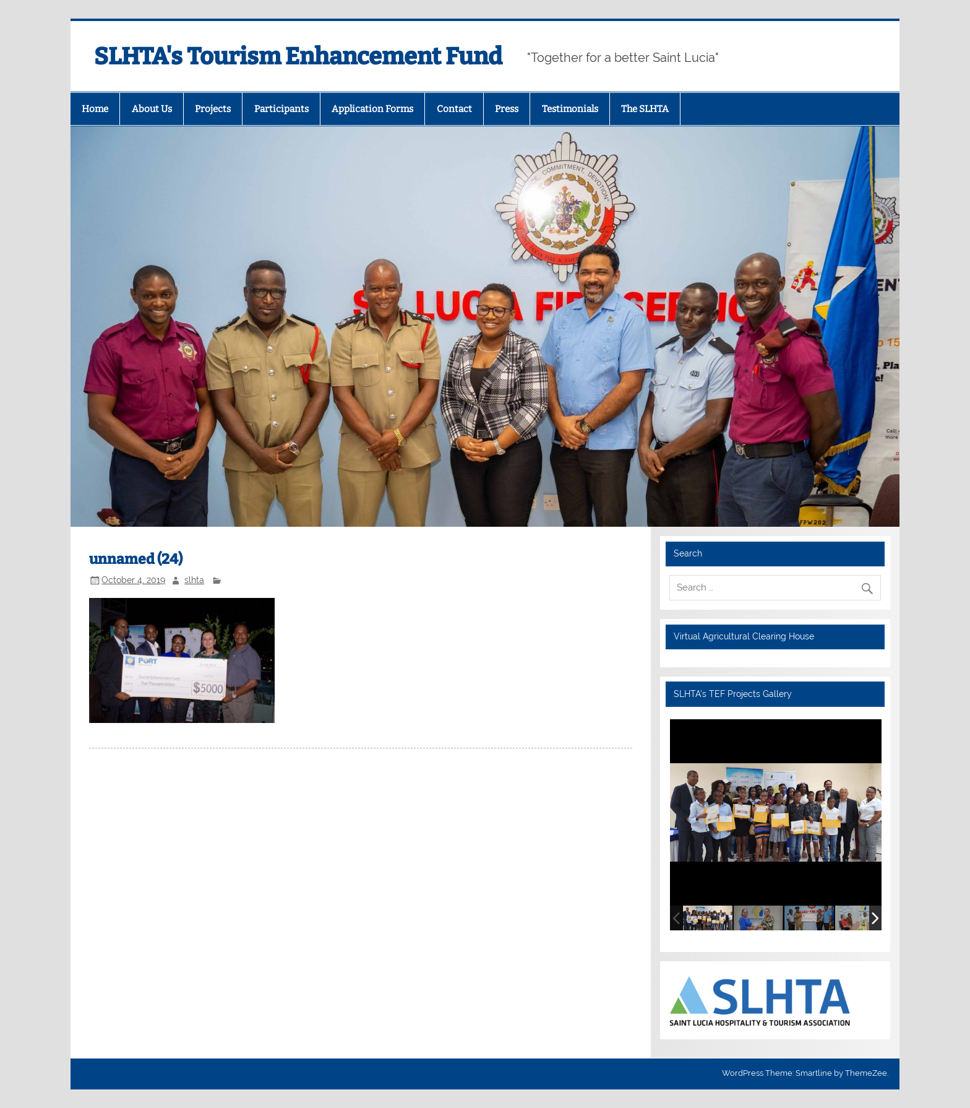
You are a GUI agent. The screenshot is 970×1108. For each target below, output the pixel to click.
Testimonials (570, 109)
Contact (454, 109)
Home (95, 109)
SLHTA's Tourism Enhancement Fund (298, 56)
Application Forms (372, 109)
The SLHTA (645, 109)
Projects (213, 109)
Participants (281, 109)
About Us (152, 109)
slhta (194, 580)
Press (506, 109)
